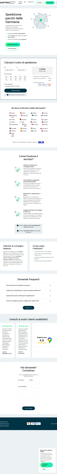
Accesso (39, 2)
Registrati (50, 2)
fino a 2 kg (6, 78)
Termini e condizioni (4, 425)
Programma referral (4, 423)
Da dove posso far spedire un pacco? (28, 285)
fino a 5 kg (11, 78)
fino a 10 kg (16, 78)
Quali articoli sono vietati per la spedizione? (28, 295)
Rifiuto (44, 469)
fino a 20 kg (20, 78)
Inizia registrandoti (13, 44)
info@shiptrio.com (27, 374)
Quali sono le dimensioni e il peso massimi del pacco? (28, 290)
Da (5, 67)
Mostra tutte (28, 307)
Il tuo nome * (21, 380)
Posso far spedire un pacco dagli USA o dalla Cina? (28, 301)
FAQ (25, 2)
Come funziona (12, 48)
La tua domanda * (22, 386)
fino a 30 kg (25, 78)
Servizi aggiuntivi (8, 84)
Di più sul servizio (4, 421)
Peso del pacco (8, 73)
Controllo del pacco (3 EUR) (12, 86)
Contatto (30, 2)
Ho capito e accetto (45, 465)
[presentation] (28, 402)
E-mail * (31, 380)
